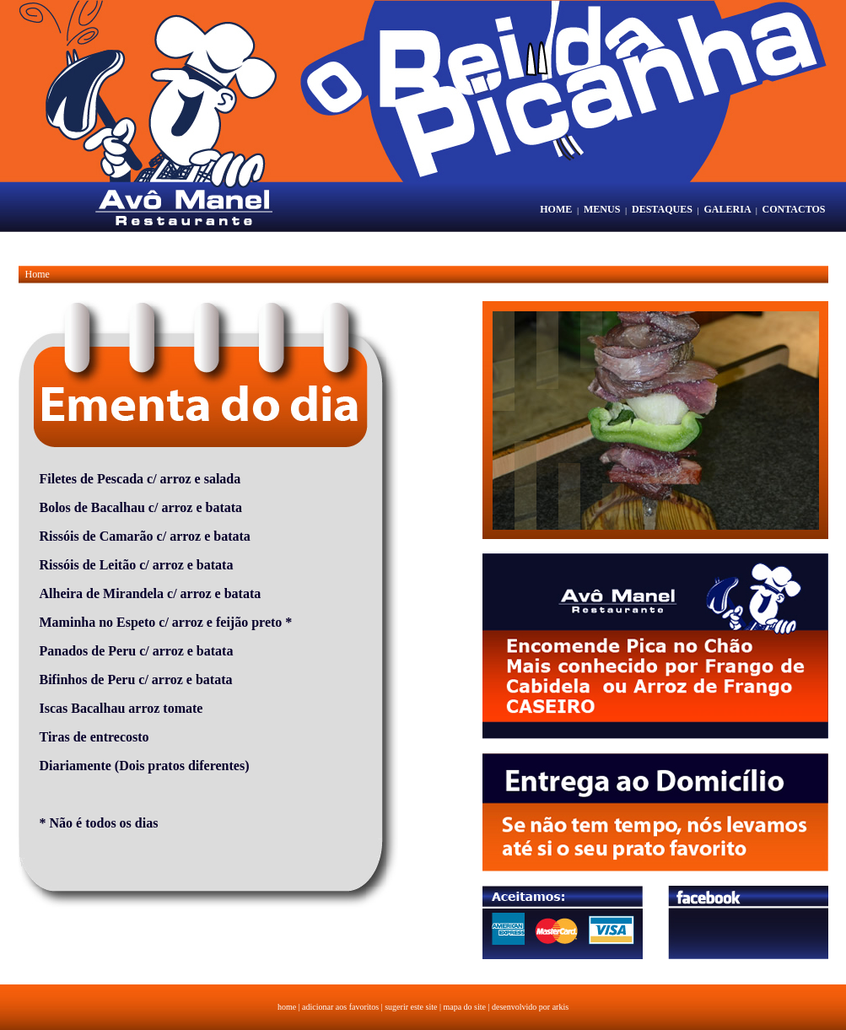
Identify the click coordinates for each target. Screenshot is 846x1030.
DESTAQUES (662, 209)
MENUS (601, 209)
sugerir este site (411, 1006)
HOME (555, 209)
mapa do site (464, 1006)
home (287, 1006)
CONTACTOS (794, 209)
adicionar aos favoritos (340, 1006)
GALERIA (727, 209)
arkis (560, 1006)
